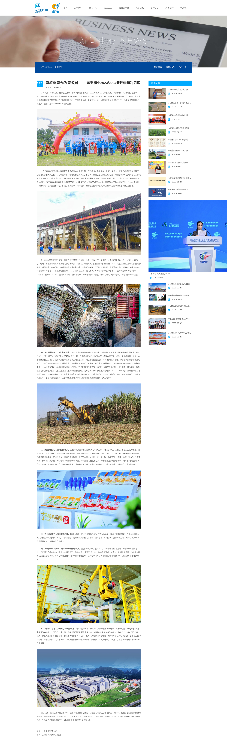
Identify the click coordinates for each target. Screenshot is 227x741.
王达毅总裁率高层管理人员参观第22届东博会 (180, 295)
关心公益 (140, 8)
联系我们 (184, 8)
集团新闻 (58, 67)
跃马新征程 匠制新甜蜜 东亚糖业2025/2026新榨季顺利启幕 (180, 150)
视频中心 (170, 67)
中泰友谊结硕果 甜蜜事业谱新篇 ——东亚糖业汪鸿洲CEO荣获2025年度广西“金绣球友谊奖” (180, 162)
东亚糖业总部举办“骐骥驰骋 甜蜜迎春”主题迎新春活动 (180, 115)
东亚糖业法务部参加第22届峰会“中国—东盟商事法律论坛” (162, 273)
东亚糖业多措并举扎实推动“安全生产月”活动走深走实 (180, 333)
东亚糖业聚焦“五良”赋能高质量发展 (180, 128)
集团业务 (108, 8)
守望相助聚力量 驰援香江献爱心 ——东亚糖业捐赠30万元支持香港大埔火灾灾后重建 (180, 139)
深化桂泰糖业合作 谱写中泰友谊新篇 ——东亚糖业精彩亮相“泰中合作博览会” (180, 189)
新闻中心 (93, 8)
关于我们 (78, 8)
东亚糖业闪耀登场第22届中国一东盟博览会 (180, 284)
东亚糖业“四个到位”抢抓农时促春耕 (180, 103)
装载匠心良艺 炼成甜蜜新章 (180, 89)
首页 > (43, 67)
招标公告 (154, 8)
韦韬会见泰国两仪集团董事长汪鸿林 (180, 178)
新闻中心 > (50, 67)
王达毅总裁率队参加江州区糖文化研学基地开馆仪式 (180, 319)
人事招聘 (169, 8)
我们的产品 (124, 8)
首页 (65, 8)
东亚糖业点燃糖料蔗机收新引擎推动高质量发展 (180, 306)
